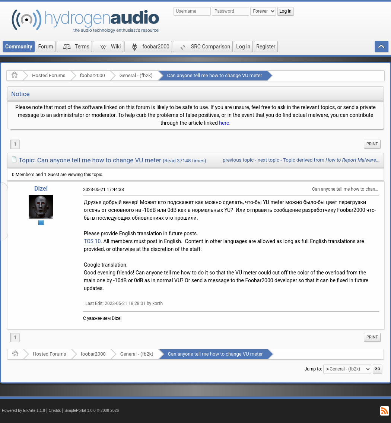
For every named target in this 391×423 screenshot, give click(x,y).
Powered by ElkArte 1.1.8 (23, 410)
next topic (268, 160)
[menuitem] (372, 144)
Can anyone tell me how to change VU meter (214, 75)
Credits (55, 410)
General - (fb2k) (136, 75)
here (224, 123)
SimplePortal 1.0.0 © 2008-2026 (91, 410)
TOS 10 (92, 241)
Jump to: (313, 369)
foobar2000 (92, 75)
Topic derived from (331, 160)
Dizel (41, 188)
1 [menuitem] (15, 144)
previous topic (238, 160)
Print (372, 143)
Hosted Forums (48, 75)
